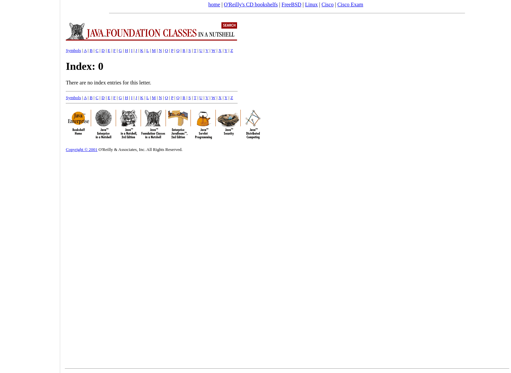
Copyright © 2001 (81, 149)
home (214, 4)
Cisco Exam (350, 4)
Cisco (327, 4)
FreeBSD (292, 4)
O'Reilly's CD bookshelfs (251, 4)
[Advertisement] (30, 184)
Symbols (73, 50)
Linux (311, 4)
